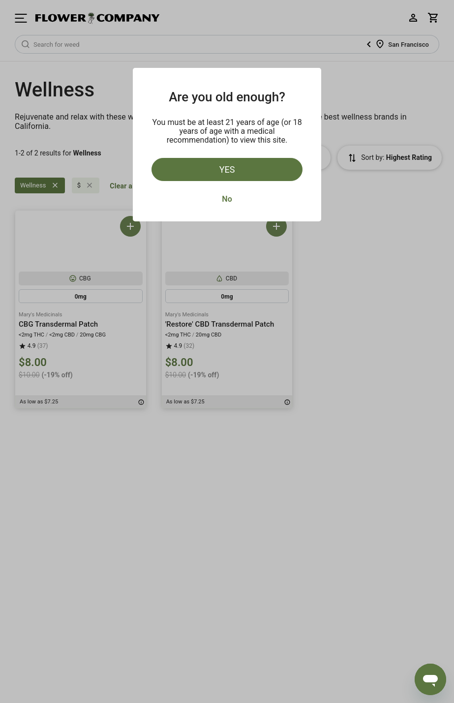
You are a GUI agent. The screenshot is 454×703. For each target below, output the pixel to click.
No (227, 199)
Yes (227, 169)
